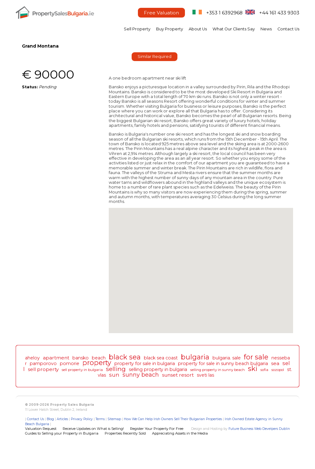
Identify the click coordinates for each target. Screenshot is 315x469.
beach (99, 358)
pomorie (69, 363)
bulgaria (195, 357)
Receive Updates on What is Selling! (93, 428)
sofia (264, 370)
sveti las (205, 375)
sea (275, 363)
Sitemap (114, 419)
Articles (62, 419)
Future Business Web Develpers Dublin (259, 429)
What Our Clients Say (234, 29)
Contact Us (288, 29)
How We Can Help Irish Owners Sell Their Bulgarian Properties (173, 419)
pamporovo (43, 363)
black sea (125, 357)
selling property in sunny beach (217, 370)
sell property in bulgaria (82, 370)
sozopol (277, 370)
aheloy (32, 358)
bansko (80, 358)
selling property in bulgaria (158, 369)
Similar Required (154, 56)
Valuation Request (40, 428)
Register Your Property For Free (156, 428)
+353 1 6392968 (224, 13)
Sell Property (137, 29)
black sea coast (161, 358)
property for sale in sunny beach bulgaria (223, 363)
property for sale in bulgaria (144, 363)
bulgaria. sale (227, 358)
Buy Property (169, 29)
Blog (50, 419)
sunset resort (178, 375)
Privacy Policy (82, 419)
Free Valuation (161, 13)
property (96, 362)
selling (116, 369)
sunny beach (141, 374)
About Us (198, 29)
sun (114, 375)
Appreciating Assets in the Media (180, 433)
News (266, 29)
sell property (43, 369)
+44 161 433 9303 (279, 13)
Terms (100, 419)
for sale (256, 357)
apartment (56, 358)
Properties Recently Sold (125, 433)
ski (252, 368)
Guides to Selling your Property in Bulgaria (61, 433)
